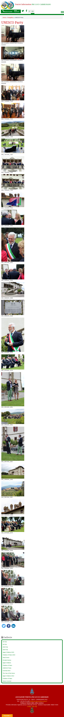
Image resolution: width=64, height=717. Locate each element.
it (29, 11)
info (16, 11)
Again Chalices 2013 (8, 676)
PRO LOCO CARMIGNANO (33, 4)
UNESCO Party (7, 668)
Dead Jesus (6, 657)
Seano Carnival (7, 681)
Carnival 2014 (6, 670)
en (32, 11)
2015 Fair (5, 647)
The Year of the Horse (9, 673)
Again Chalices (7, 662)
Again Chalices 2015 (8, 652)
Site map (34, 706)
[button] (4, 626)
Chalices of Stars (7, 665)
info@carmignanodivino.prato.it (38, 701)
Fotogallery (10, 17)
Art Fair (5, 641)
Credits (29, 706)
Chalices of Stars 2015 (9, 655)
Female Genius (7, 660)
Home (4, 17)
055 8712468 (7, 11)
